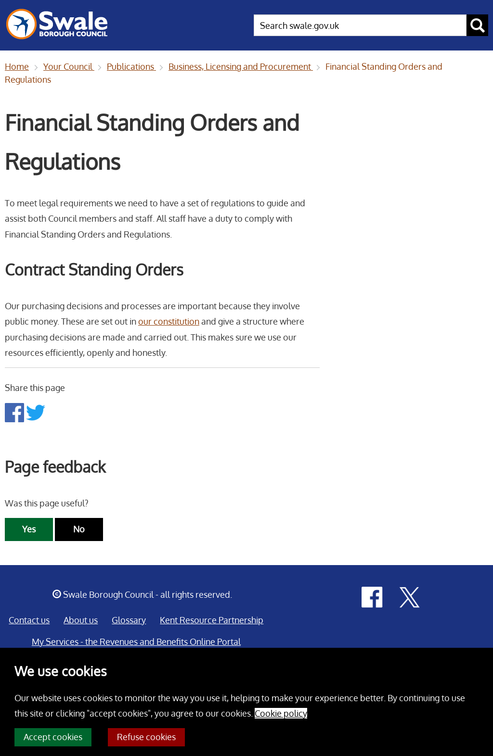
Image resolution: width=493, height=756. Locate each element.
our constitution (168, 321)
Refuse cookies (146, 736)
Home (17, 66)
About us (81, 620)
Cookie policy (281, 713)
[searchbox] (360, 25)
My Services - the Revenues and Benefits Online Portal (136, 641)
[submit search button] (477, 25)
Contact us (29, 620)
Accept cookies (53, 736)
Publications (131, 66)
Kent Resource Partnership (211, 620)
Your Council (68, 66)
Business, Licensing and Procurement (241, 66)
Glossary (129, 620)
